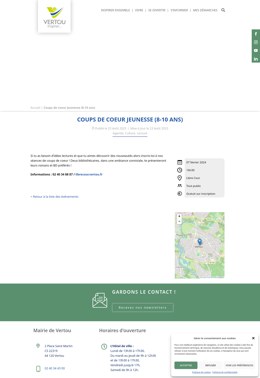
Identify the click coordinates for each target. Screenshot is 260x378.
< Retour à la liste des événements (54, 197)
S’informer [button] (179, 10)
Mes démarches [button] (205, 10)
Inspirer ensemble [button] (115, 10)
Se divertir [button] (156, 10)
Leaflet (203, 277)
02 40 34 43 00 (55, 368)
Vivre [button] (139, 10)
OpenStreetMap (212, 277)
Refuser (210, 365)
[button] (253, 338)
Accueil (35, 108)
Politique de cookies (201, 372)
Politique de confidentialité (224, 372)
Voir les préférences (239, 365)
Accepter (186, 365)
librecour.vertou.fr (88, 174)
